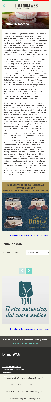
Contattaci (7, 372)
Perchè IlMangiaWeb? (11, 366)
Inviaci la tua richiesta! (25, 343)
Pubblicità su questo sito (13, 369)
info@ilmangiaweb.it (32, 398)
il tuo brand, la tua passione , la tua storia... (29, 235)
